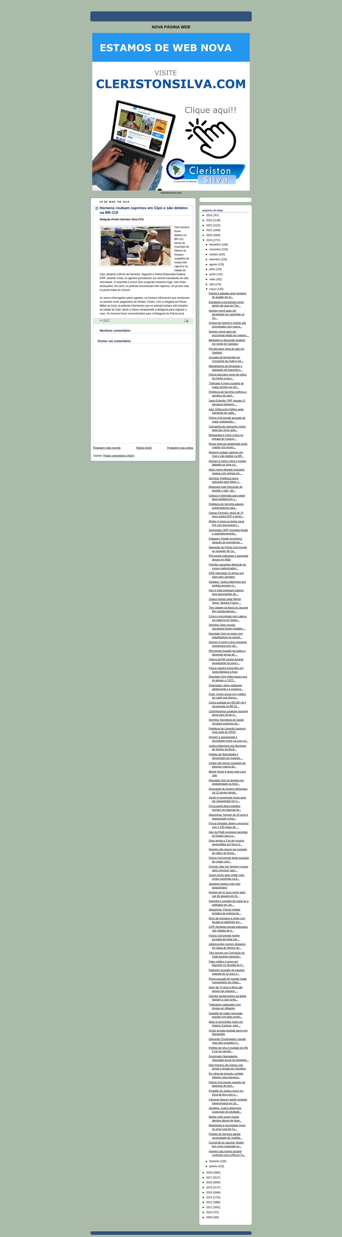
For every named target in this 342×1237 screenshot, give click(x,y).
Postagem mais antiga (180, 447)
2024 (209, 215)
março (213, 289)
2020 (209, 235)
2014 (209, 1192)
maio (212, 279)
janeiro (213, 1166)
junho (213, 274)
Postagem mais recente (107, 447)
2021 (209, 230)
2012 (209, 1202)
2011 (209, 1207)
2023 (209, 220)
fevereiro (214, 1161)
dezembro (215, 244)
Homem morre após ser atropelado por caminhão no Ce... (227, 314)
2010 (209, 1212)
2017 (209, 1177)
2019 (209, 240)
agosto (213, 264)
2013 (209, 1197)
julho (212, 269)
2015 (209, 1187)
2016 (209, 1182)
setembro (215, 259)
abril (212, 284)
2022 (209, 225)
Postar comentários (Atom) (118, 455)
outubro (214, 254)
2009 (209, 1217)
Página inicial (144, 447)
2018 (209, 1172)
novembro (215, 249)
